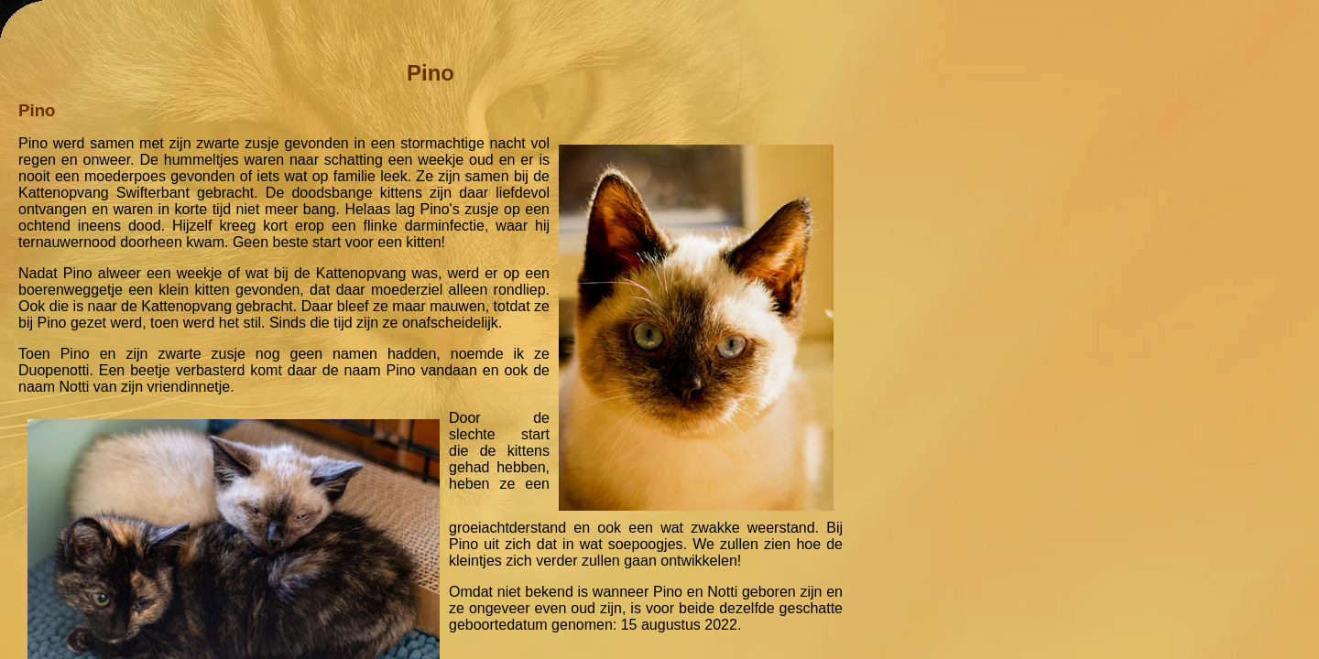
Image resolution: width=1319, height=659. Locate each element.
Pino (430, 72)
